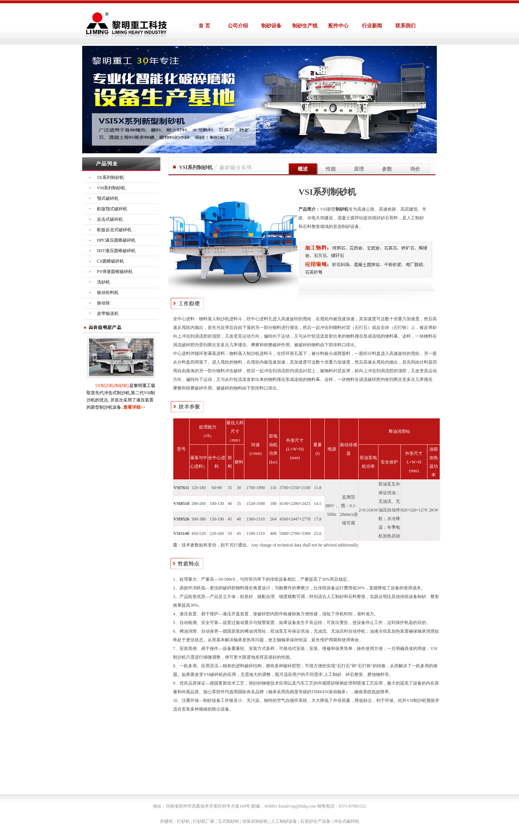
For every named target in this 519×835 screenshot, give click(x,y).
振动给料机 (108, 292)
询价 (415, 169)
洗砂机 (103, 282)
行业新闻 (372, 25)
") (222, 749)
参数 (387, 169)
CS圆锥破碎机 (110, 261)
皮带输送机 (108, 313)
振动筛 (103, 303)
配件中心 (338, 25)
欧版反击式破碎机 (114, 229)
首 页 (204, 25)
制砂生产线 (305, 25)
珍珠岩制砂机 (255, 821)
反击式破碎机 (110, 219)
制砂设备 (271, 25)
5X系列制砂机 (110, 177)
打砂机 (183, 821)
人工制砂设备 (284, 821)
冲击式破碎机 (346, 821)
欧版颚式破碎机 (112, 208)
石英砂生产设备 (315, 821)
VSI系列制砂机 (111, 187)
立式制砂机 (228, 821)
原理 (359, 169)
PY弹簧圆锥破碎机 (115, 271)
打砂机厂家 (203, 821)
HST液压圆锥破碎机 (116, 250)
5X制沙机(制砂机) (112, 385)
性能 (331, 169)
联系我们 (405, 25)
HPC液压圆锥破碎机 (116, 240)
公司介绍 (238, 25)
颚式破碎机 (108, 198)
